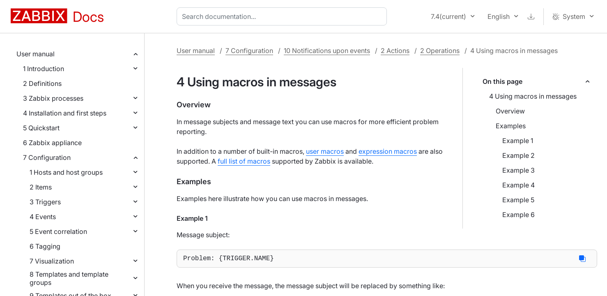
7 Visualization (52, 261)
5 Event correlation (58, 231)
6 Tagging (45, 246)
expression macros (388, 151)
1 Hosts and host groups (66, 172)
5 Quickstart (41, 128)
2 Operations (440, 50)
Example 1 (517, 140)
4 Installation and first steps (64, 113)
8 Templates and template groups (69, 278)
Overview (510, 111)
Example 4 (518, 185)
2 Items (41, 187)
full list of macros (244, 161)
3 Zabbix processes (53, 98)
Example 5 (518, 200)
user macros (325, 151)
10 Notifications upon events (327, 50)
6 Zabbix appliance (52, 143)
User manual (35, 54)
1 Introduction (43, 69)
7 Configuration (47, 157)
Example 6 (518, 214)
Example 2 (518, 155)
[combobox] (283, 16)
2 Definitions (42, 83)
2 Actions (395, 50)
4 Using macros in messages (533, 96)
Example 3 (518, 170)
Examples (511, 126)
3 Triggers (45, 202)
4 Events (43, 217)
